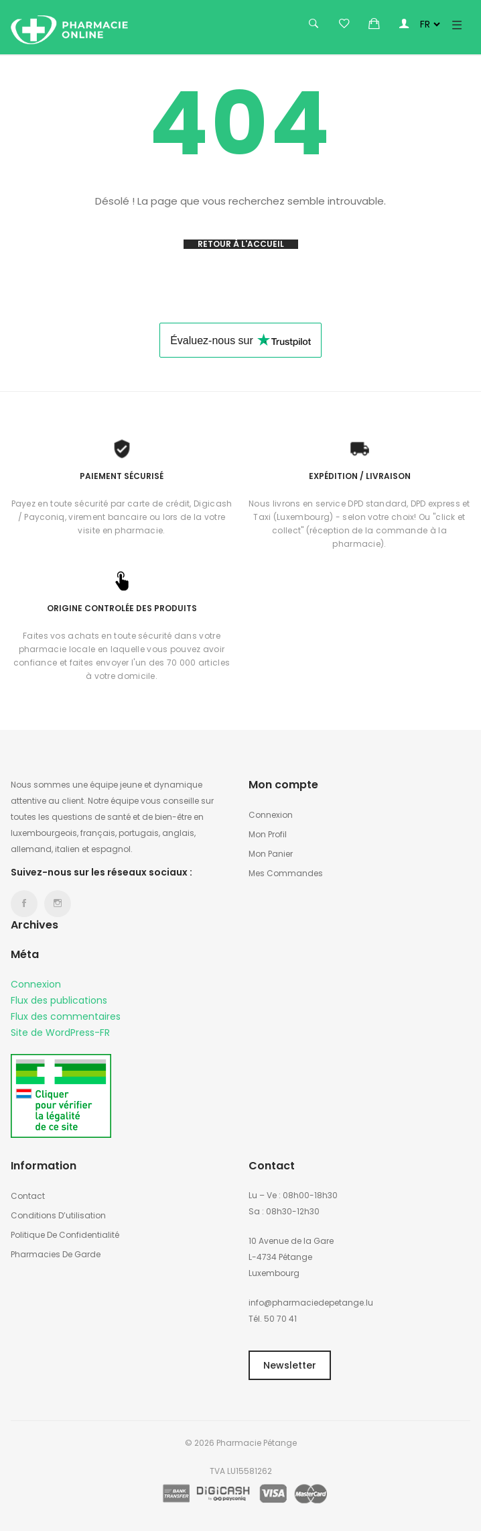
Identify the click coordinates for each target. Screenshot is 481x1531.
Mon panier (271, 853)
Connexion (36, 984)
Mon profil (268, 834)
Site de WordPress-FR (60, 1032)
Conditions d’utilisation (58, 1215)
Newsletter (289, 1365)
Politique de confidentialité (65, 1234)
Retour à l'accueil (241, 244)
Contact (28, 1196)
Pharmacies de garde (55, 1254)
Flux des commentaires (66, 1016)
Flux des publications (59, 1000)
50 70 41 (280, 1318)
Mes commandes (286, 873)
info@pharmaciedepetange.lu (311, 1302)
